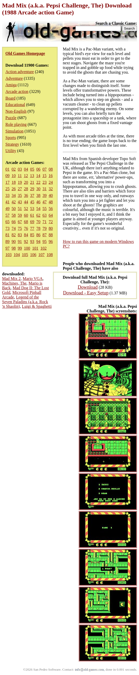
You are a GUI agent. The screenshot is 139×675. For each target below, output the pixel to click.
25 (7, 189)
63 (44, 215)
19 (20, 182)
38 (38, 195)
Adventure (14, 78)
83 (20, 235)
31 (44, 189)
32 (51, 189)
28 (26, 189)
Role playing (16, 124)
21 (32, 182)
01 (7, 169)
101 (35, 248)
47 (44, 202)
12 (26, 175)
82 (14, 235)
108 (50, 254)
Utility (10, 150)
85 (32, 235)
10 (14, 175)
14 (38, 175)
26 (14, 189)
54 (38, 208)
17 (7, 182)
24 (51, 182)
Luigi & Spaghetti (37, 306)
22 (38, 182)
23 (44, 182)
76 (26, 228)
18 (14, 182)
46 (38, 202)
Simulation (14, 131)
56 (51, 208)
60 (26, 215)
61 (32, 215)
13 (32, 175)
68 (26, 222)
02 (14, 169)
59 (20, 215)
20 (26, 182)
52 (26, 208)
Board (10, 98)
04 (26, 169)
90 (14, 241)
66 (14, 222)
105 (25, 254)
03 (20, 169)
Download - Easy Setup (86, 292)
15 (44, 175)
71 (44, 222)
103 (8, 254)
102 (43, 248)
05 (32, 169)
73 (7, 228)
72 (51, 222)
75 (20, 228)
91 (20, 241)
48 (51, 202)
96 (51, 241)
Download (88, 287)
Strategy (12, 144)
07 (44, 169)
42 (14, 202)
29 (32, 189)
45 (32, 202)
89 (7, 241)
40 (51, 195)
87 (44, 235)
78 (38, 228)
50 (14, 208)
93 (32, 241)
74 (14, 228)
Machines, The (14, 283)
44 (26, 202)
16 (50, 175)
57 (7, 215)
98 (14, 248)
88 (51, 235)
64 (51, 215)
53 (32, 208)
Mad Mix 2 (11, 278)
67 (20, 222)
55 (44, 208)
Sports (10, 137)
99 (20, 248)
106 (33, 254)
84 (26, 235)
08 (51, 169)
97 (7, 248)
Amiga (11, 85)
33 (7, 195)
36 (26, 195)
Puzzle (10, 118)
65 (7, 222)
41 (7, 202)
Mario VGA (32, 278)
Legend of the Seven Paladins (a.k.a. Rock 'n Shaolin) (25, 302)
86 (38, 235)
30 (38, 189)
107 (41, 254)
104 (17, 254)
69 (32, 222)
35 (20, 195)
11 (20, 175)
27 (20, 189)
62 (38, 215)
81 (7, 235)
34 (14, 195)
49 (7, 208)
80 (51, 228)
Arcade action (16, 91)
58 (14, 215)
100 (27, 248)
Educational (15, 104)
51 (20, 208)
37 (32, 195)
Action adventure (19, 71)
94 (38, 241)
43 (20, 202)
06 (38, 169)
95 (44, 241)
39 (44, 195)
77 (32, 228)
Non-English (16, 111)
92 (26, 241)
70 (38, 222)
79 (44, 228)
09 (7, 175)
